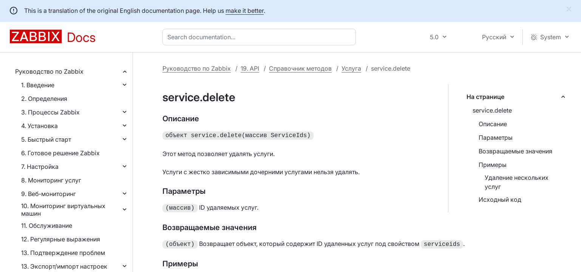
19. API (250, 68)
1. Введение (37, 85)
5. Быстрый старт (46, 139)
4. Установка (39, 126)
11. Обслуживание (46, 225)
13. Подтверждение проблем (63, 253)
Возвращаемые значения (515, 151)
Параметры (496, 137)
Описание (493, 124)
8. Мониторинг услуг (51, 180)
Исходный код (500, 199)
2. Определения (44, 98)
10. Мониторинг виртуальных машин (63, 209)
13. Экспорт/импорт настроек (64, 266)
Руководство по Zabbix (49, 71)
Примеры (493, 164)
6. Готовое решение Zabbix (60, 153)
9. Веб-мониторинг (48, 194)
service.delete (492, 110)
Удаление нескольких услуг (517, 182)
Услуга (351, 68)
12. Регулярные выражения (60, 239)
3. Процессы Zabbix (50, 112)
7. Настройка (40, 166)
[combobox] (260, 37)
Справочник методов (300, 68)
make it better (245, 10)
